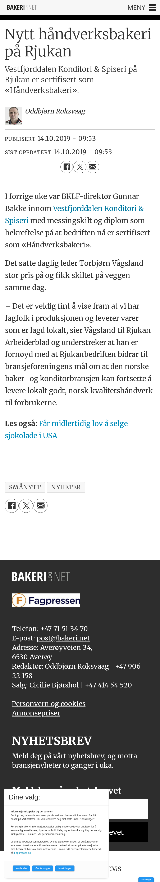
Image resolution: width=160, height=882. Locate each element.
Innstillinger (146, 879)
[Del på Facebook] (66, 167)
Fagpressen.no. (23, 852)
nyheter (66, 487)
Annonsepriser (36, 713)
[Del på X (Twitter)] (79, 167)
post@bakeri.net (63, 638)
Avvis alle (21, 868)
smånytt (25, 487)
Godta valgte (42, 868)
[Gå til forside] (22, 7)
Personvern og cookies (49, 703)
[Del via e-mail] (93, 167)
